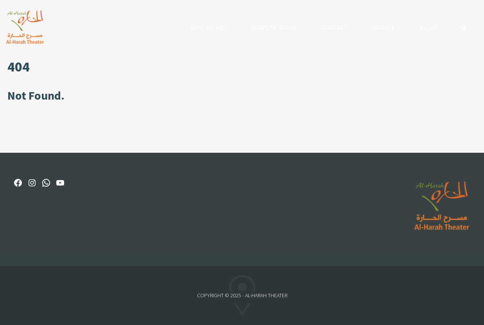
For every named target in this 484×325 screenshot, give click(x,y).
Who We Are (208, 27)
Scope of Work (273, 27)
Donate (383, 27)
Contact (334, 27)
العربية (428, 27)
